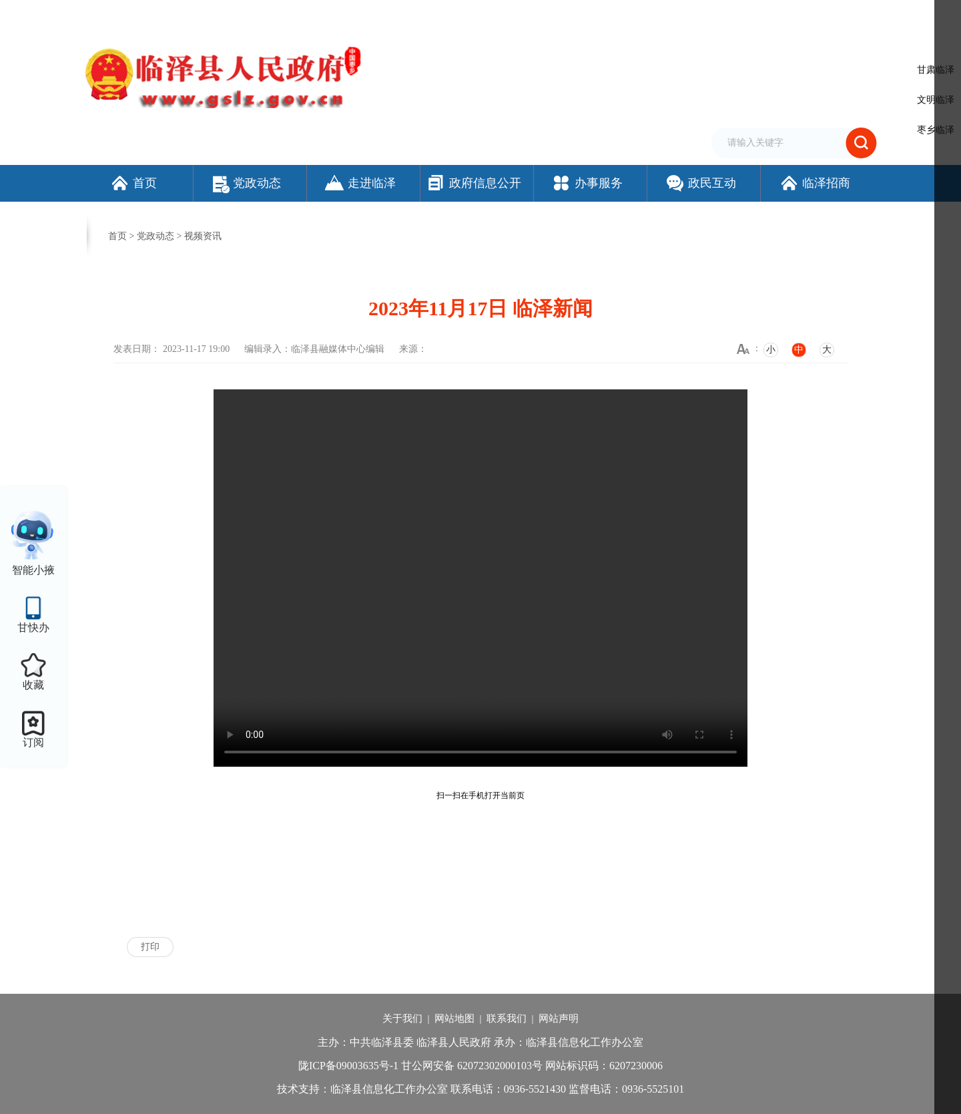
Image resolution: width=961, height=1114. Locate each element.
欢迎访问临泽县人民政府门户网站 (148, 15)
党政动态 (247, 183)
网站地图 (454, 1018)
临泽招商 (814, 183)
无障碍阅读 (724, 15)
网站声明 (559, 1018)
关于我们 (402, 1018)
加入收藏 (650, 15)
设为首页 (607, 15)
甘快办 (33, 627)
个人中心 (857, 16)
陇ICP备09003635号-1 (348, 1065)
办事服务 (587, 183)
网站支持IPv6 (557, 15)
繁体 (685, 15)
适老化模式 (790, 15)
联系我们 (507, 1018)
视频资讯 (203, 236)
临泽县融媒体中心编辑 (337, 349)
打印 (150, 947)
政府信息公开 (473, 183)
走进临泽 (360, 183)
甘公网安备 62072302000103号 (472, 1065)
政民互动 (700, 183)
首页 (133, 183)
